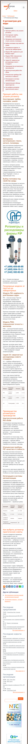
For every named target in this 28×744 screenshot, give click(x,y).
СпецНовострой (11, 690)
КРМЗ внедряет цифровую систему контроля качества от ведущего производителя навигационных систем (14, 640)
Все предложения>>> (19, 630)
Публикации (10, 16)
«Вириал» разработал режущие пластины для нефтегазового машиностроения (14, 647)
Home (4, 16)
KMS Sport (10, 681)
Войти (15, 11)
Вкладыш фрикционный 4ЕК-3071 (12, 616)
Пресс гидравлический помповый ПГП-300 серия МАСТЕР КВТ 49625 (13, 627)
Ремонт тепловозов (12, 623)
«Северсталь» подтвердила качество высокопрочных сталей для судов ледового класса (14, 662)
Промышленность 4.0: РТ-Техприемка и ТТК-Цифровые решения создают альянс (14, 654)
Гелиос (9, 688)
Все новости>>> (20, 671)
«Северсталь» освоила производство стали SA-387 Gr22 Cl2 (13, 668)
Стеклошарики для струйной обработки (14, 620)
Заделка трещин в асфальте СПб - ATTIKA (14, 686)
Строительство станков (13, 612)
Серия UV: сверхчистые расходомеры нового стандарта (12, 62)
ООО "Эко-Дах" (11, 679)
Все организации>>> (19, 692)
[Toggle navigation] (24, 7)
